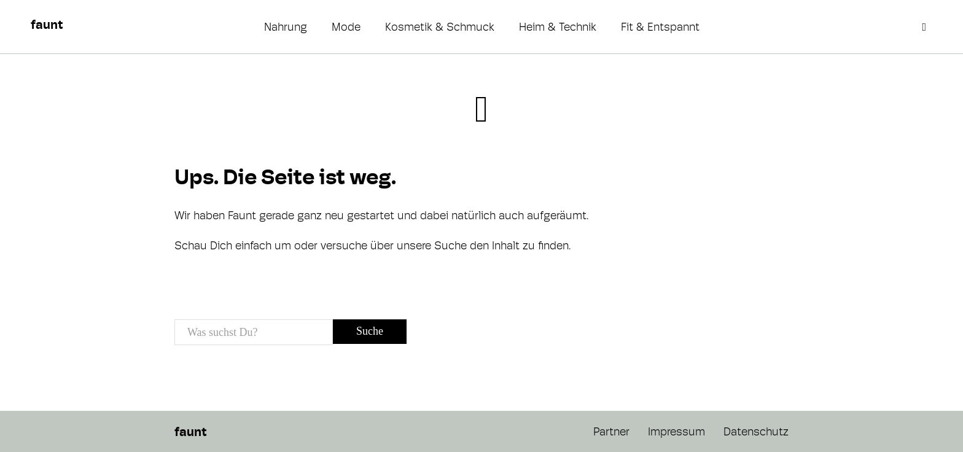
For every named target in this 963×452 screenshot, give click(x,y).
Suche (369, 331)
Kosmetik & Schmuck (439, 26)
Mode (346, 26)
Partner (611, 431)
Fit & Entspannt (660, 26)
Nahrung (285, 26)
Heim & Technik (557, 26)
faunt (47, 24)
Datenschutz (756, 431)
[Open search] (925, 27)
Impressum (676, 431)
